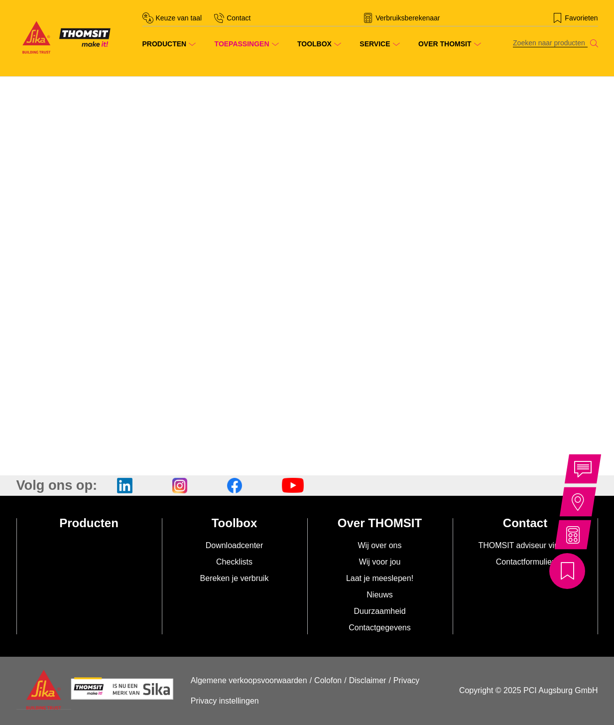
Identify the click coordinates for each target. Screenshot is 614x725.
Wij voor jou (380, 562)
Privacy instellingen (225, 701)
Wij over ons (379, 545)
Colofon (328, 680)
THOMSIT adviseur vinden (525, 545)
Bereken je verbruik (234, 578)
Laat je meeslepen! (379, 578)
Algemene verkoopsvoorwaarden (249, 680)
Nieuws (379, 594)
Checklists (234, 562)
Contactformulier (525, 562)
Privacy (406, 680)
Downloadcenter (234, 545)
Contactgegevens (380, 627)
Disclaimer (367, 680)
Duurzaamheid (379, 611)
